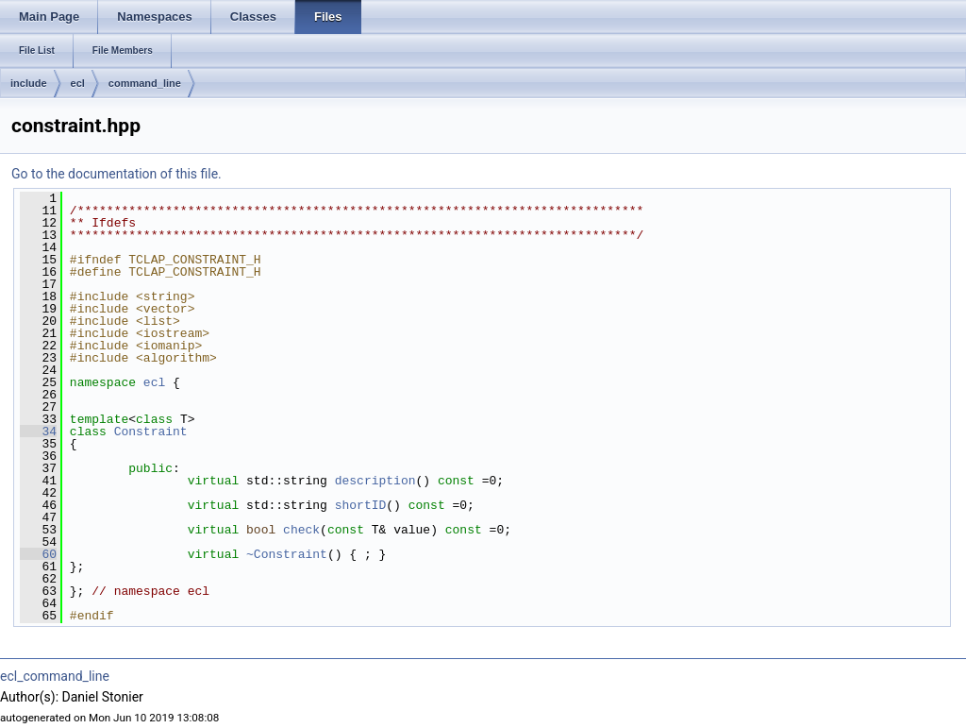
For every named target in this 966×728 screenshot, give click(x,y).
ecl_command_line (54, 676)
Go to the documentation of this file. (116, 173)
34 (38, 431)
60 (38, 554)
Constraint (151, 431)
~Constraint (286, 554)
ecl (78, 83)
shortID (361, 505)
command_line (144, 83)
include (28, 83)
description (375, 480)
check (301, 529)
